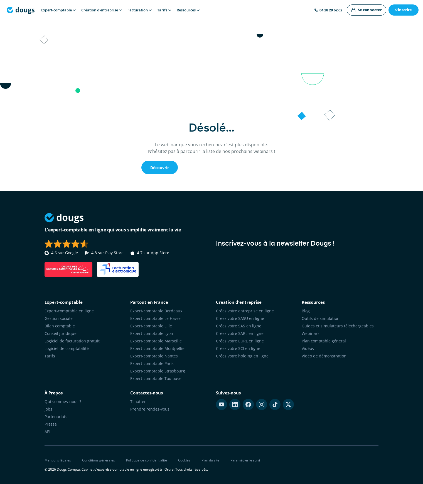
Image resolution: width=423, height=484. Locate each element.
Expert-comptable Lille (151, 326)
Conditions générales (98, 460)
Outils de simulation (321, 318)
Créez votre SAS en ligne (238, 326)
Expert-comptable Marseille (156, 341)
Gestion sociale (59, 318)
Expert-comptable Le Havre (155, 318)
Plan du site (210, 460)
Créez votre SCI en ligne (238, 348)
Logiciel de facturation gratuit (72, 341)
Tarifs (50, 356)
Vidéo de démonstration (324, 356)
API (47, 431)
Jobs (48, 409)
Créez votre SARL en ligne (240, 333)
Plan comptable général (324, 341)
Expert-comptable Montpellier (158, 348)
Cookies (184, 460)
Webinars (310, 333)
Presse (51, 424)
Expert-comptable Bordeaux (156, 310)
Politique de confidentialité (146, 460)
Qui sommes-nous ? (63, 401)
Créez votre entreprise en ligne (245, 310)
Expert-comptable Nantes (154, 356)
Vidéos (308, 348)
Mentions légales (58, 460)
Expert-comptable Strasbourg (157, 371)
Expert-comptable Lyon (151, 333)
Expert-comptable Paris (152, 363)
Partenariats (56, 416)
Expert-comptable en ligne (69, 310)
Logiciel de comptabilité (67, 348)
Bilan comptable (60, 326)
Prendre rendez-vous (149, 409)
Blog (306, 310)
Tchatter (138, 401)
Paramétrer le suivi (245, 460)
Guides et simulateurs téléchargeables (338, 326)
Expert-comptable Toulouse (155, 378)
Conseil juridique (61, 333)
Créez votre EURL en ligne (240, 341)
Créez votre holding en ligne (242, 356)
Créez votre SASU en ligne (240, 318)
